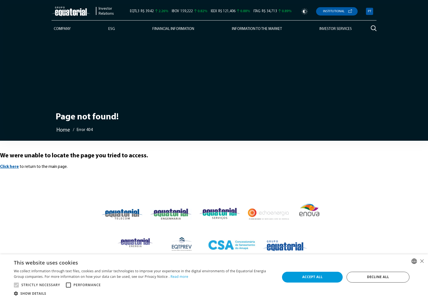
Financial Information (173, 29)
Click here (9, 167)
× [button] (422, 261)
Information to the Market (257, 29)
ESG (111, 29)
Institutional (334, 11)
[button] (143, 293)
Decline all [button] (378, 277)
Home (63, 130)
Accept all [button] (312, 277)
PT (369, 11)
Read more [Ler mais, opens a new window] (179, 276)
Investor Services (335, 29)
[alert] (214, 277)
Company (62, 29)
